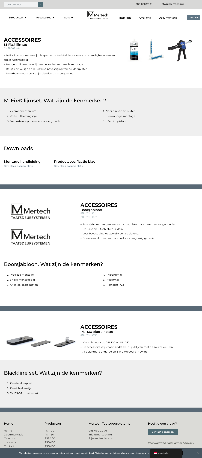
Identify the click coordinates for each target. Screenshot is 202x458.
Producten (17, 17)
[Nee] (198, 453)
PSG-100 (50, 442)
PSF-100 (50, 438)
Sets (68, 17)
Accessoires (45, 17)
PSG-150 (50, 446)
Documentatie (168, 17)
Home (8, 430)
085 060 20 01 (98, 430)
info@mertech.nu (100, 434)
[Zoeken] (40, 4)
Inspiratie (125, 17)
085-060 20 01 (147, 4)
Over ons (145, 17)
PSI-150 (49, 434)
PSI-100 (49, 430)
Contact (9, 446)
